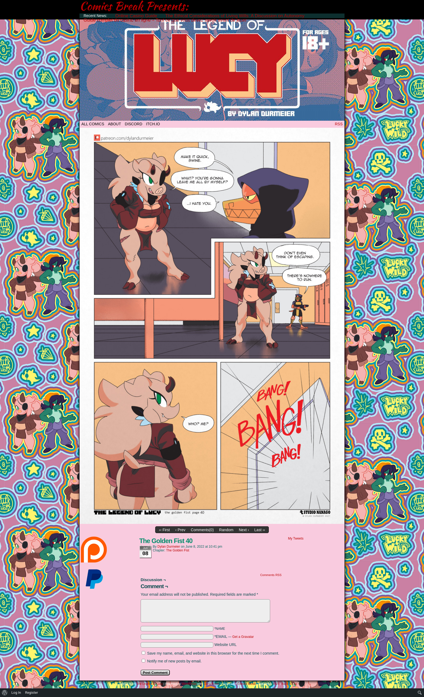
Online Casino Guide (136, 15)
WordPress (189, 683)
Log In (16, 693)
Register (31, 693)
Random (226, 530)
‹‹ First (164, 530)
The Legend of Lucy (212, 68)
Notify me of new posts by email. (174, 661)
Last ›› (259, 530)
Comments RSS (270, 575)
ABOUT (114, 124)
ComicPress (211, 683)
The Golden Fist (177, 550)
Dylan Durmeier (168, 546)
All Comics (92, 124)
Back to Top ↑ (290, 683)
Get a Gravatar (243, 637)
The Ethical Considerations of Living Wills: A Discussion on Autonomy (234, 15)
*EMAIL (234, 636)
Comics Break (246, 683)
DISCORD (134, 124)
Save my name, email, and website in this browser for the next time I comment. (213, 653)
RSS (339, 124)
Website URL (225, 644)
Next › (244, 530)
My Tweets (295, 538)
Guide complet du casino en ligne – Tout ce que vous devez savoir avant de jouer (165, 20)
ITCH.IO (153, 124)
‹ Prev (180, 530)
